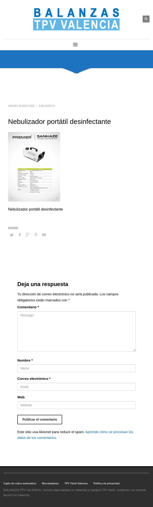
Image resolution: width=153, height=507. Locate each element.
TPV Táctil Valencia (76, 483)
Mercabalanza (50, 483)
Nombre (25, 360)
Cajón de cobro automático (19, 483)
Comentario (28, 307)
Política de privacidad (106, 483)
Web (20, 397)
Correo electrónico (33, 379)
